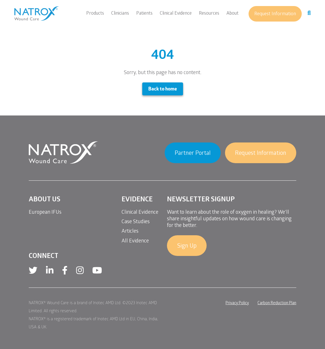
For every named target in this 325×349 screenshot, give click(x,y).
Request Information (275, 14)
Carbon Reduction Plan (276, 303)
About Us (44, 200)
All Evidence (135, 241)
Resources (209, 13)
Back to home (162, 89)
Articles (130, 232)
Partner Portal (193, 153)
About (232, 13)
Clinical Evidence (176, 13)
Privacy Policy (237, 303)
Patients (144, 13)
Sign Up (187, 246)
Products (95, 13)
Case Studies (136, 222)
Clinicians (120, 13)
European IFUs (45, 213)
